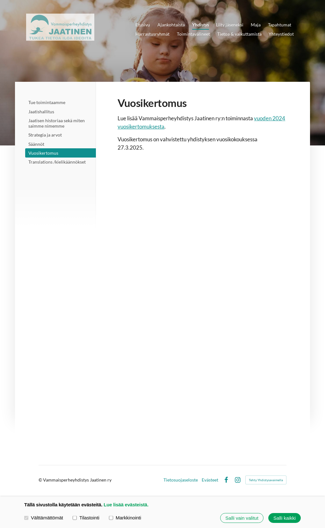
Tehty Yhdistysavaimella (266, 480)
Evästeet (210, 480)
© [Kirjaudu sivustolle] (41, 479)
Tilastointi (86, 517)
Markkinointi (125, 517)
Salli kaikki (284, 518)
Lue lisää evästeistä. (126, 504)
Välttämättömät (43, 517)
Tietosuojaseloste (180, 480)
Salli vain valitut (241, 518)
